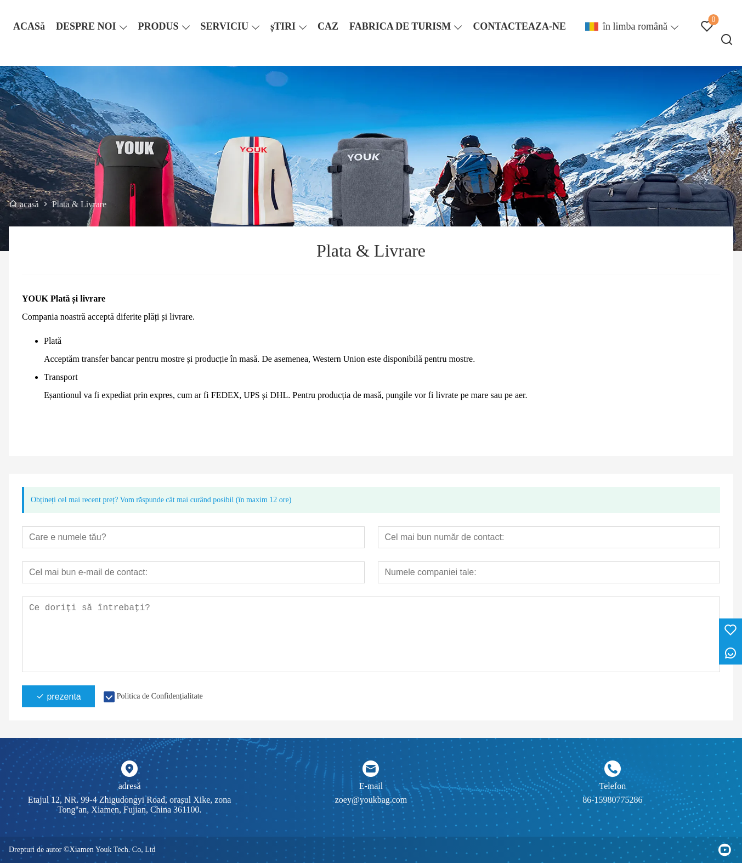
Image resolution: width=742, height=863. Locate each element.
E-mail (371, 786)
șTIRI (283, 26)
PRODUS (158, 26)
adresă (129, 786)
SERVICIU (224, 26)
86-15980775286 (612, 799)
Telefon (612, 786)
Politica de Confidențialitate (160, 696)
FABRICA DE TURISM (400, 26)
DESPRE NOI (86, 26)
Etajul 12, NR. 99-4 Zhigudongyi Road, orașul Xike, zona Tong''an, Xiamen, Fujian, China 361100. (129, 804)
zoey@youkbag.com (371, 799)
